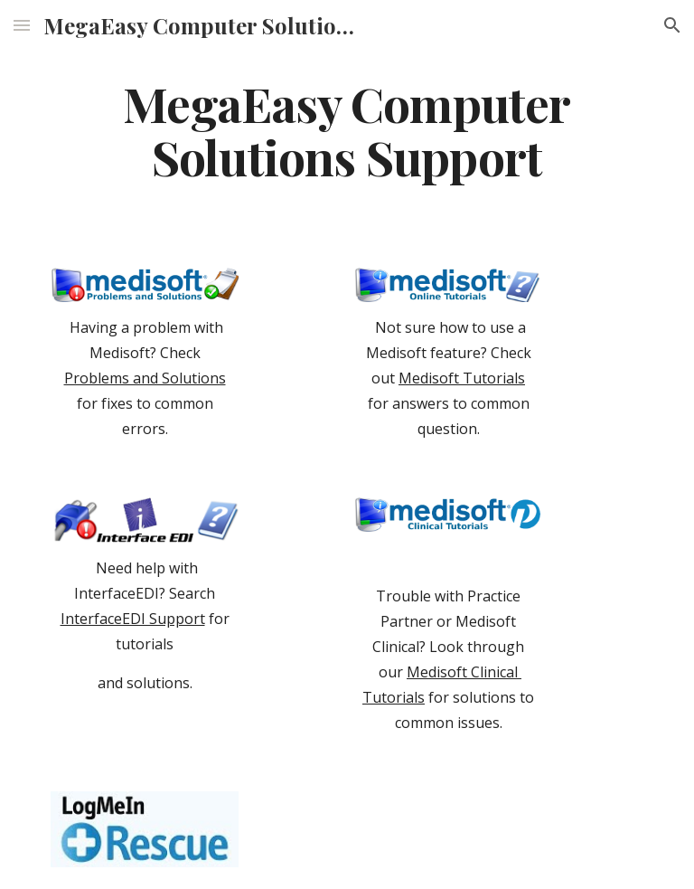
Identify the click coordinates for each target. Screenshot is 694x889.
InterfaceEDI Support (133, 619)
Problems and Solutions (145, 378)
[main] (346, 129)
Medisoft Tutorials (462, 378)
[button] (21, 25)
